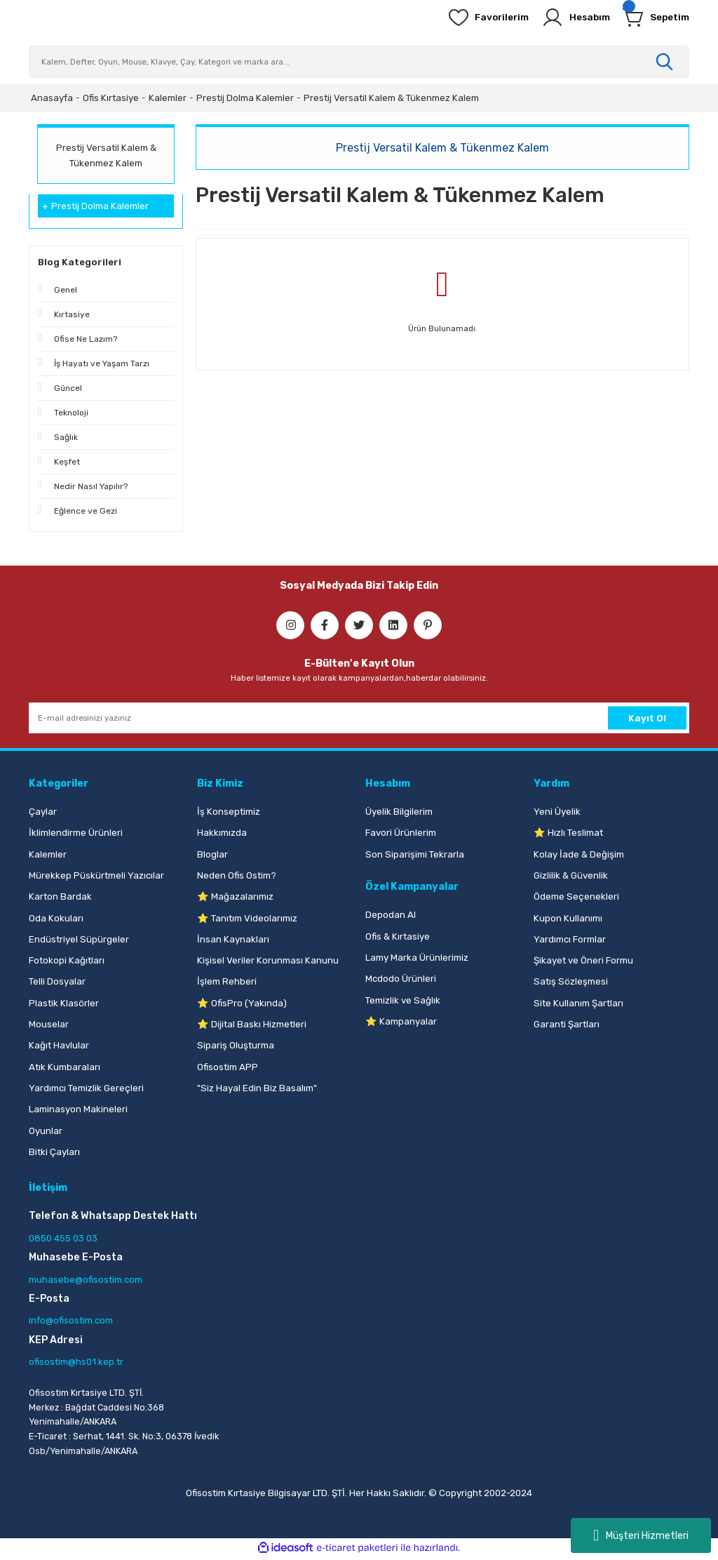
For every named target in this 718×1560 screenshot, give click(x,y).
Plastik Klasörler (64, 1003)
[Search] (359, 62)
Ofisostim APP (227, 1067)
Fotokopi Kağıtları (66, 960)
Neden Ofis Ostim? (236, 875)
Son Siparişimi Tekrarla (414, 854)
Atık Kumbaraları (64, 1067)
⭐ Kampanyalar (401, 1021)
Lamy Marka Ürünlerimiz (416, 957)
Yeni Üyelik (557, 811)
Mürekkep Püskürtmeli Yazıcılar (96, 875)
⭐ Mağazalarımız (235, 896)
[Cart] (653, 17)
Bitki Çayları (54, 1152)
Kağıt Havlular (59, 1045)
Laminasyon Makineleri (78, 1109)
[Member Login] (568, 17)
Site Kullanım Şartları (578, 1003)
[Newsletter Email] (359, 717)
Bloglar (212, 854)
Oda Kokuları (56, 918)
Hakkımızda (222, 832)
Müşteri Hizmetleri (641, 1535)
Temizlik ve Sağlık (402, 1000)
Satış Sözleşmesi (571, 981)
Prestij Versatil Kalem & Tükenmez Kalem (391, 98)
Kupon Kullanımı (568, 918)
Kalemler (48, 854)
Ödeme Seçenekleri (576, 896)
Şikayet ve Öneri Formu (583, 960)
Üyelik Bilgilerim (399, 811)
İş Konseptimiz (228, 811)
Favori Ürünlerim (400, 832)
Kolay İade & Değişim (579, 854)
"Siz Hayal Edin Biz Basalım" (257, 1088)
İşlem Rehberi (227, 981)
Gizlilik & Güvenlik (571, 875)
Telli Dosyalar (57, 981)
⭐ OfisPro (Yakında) (242, 1003)
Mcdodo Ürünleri (400, 978)
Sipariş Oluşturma (235, 1045)
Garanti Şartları (567, 1024)
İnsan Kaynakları (233, 939)
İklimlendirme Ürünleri (76, 832)
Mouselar (49, 1024)
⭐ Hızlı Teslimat (568, 832)
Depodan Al (390, 914)
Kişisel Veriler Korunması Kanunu (268, 960)
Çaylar (43, 811)
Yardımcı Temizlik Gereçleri (86, 1088)
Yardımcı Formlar (570, 939)
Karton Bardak (60, 896)
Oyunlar (45, 1131)
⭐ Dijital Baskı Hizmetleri (251, 1024)
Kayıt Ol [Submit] (647, 717)
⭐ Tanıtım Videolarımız (247, 918)
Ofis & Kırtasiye (397, 936)
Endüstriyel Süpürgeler (79, 939)
